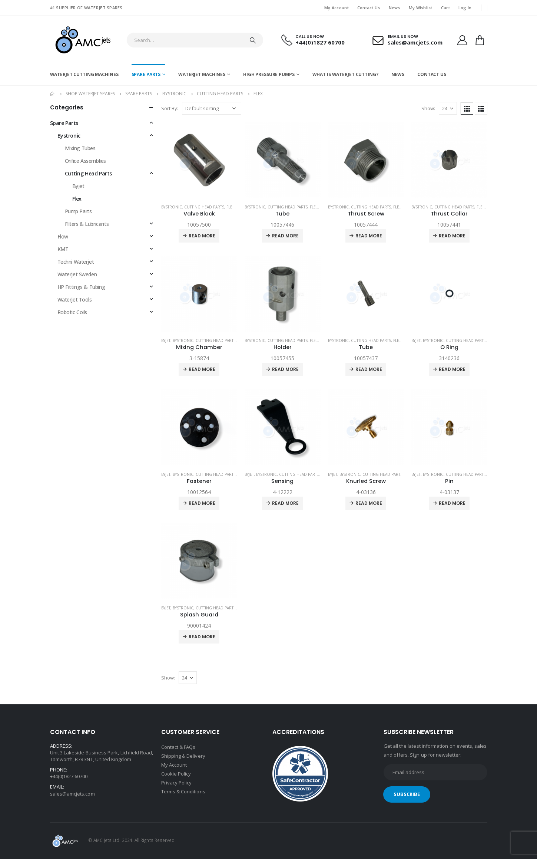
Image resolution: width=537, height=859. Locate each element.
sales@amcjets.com (72, 793)
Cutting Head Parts (204, 207)
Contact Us (368, 7)
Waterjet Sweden (77, 274)
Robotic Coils (72, 312)
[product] (199, 160)
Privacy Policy (176, 782)
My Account (336, 7)
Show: (428, 108)
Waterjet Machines (201, 74)
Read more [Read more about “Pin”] (452, 503)
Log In (465, 7)
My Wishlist (420, 7)
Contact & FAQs (178, 747)
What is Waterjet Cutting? (345, 74)
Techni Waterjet (75, 261)
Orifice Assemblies (85, 160)
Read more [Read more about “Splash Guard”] (202, 636)
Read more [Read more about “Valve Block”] (202, 236)
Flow (62, 236)
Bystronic (171, 207)
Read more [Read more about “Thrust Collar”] (452, 236)
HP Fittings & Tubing (81, 286)
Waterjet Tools (74, 299)
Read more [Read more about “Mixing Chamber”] (202, 369)
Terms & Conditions (183, 791)
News (394, 7)
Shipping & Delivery (183, 756)
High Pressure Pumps (269, 74)
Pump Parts (78, 211)
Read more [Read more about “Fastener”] (202, 503)
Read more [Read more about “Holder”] (285, 369)
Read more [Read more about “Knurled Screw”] (368, 503)
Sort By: (169, 108)
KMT (63, 249)
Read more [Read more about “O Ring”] (452, 369)
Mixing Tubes (80, 148)
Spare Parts (146, 74)
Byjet (165, 340)
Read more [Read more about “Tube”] (285, 236)
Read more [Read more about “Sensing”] (285, 503)
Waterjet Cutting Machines (84, 74)
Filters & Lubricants (87, 223)
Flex (230, 207)
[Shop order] (211, 108)
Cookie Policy (176, 773)
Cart (445, 7)
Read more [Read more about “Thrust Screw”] (368, 236)
